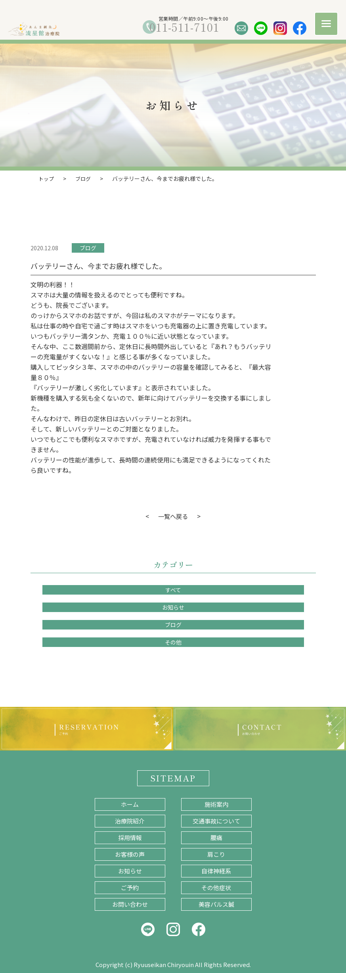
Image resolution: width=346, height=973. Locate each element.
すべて (173, 589)
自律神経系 (216, 870)
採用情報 (130, 837)
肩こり (216, 854)
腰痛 (216, 837)
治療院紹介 (130, 820)
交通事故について (216, 820)
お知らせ (173, 607)
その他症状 (216, 887)
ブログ (88, 247)
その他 (173, 642)
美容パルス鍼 (216, 904)
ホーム (130, 804)
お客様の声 (130, 854)
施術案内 (216, 804)
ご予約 (130, 887)
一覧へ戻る (173, 515)
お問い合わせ (130, 904)
